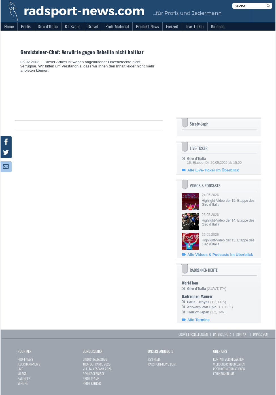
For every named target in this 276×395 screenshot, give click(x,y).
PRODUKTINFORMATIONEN (229, 368)
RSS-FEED (154, 359)
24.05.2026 (229, 200)
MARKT (22, 373)
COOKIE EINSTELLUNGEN (193, 334)
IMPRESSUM (260, 334)
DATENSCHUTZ (222, 334)
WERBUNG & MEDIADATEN (229, 364)
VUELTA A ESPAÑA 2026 (97, 368)
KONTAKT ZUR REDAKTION (228, 359)
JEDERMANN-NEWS (29, 364)
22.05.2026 (229, 239)
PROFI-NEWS (25, 359)
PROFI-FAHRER (92, 383)
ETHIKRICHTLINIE (223, 373)
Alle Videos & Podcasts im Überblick (220, 254)
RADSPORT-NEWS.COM (162, 364)
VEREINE (23, 383)
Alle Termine (198, 320)
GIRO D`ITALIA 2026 (95, 359)
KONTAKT (242, 334)
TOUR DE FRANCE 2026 (97, 364)
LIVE (20, 368)
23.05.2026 (229, 219)
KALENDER (24, 378)
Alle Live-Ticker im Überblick (213, 170)
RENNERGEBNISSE (94, 373)
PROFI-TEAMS (91, 378)
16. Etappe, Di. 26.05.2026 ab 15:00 (214, 161)
